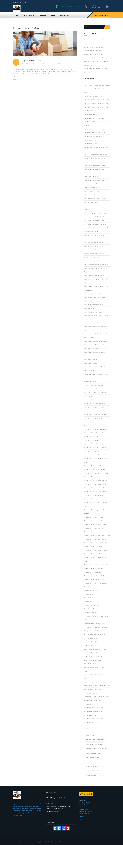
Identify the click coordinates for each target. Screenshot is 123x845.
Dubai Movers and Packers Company (94, 198)
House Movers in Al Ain (90, 359)
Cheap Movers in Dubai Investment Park (96, 180)
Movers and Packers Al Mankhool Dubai (95, 414)
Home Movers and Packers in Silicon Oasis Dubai (96, 280)
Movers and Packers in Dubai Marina (95, 484)
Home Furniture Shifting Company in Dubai (97, 85)
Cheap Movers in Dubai (91, 176)
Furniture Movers (84, 802)
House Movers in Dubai (91, 363)
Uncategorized (88, 704)
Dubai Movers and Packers (92, 194)
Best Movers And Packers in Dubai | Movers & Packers (97, 123)
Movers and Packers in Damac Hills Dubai (96, 473)
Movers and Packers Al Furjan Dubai (95, 407)
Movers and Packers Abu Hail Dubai (94, 403)
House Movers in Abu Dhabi (92, 355)
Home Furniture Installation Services (94, 261)
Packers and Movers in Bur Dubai (94, 656)
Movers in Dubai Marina (91, 597)
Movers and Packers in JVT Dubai (93, 517)
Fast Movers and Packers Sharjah (93, 246)
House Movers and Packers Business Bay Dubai (96, 328)
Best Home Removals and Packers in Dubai (96, 99)
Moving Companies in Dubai (92, 630)
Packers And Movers (90, 645)
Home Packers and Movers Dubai (93, 304)
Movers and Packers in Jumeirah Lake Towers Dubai (95, 511)
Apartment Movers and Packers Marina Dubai (95, 90)
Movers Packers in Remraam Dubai (94, 623)
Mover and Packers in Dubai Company (95, 392)
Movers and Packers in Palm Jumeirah (95, 531)
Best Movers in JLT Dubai (91, 143)
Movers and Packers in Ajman (92, 451)
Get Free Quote (101, 15)
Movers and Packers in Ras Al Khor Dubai (96, 542)
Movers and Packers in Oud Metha (94, 528)
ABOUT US (42, 15)
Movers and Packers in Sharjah (93, 546)
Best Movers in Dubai (90, 140)
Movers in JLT (88, 601)
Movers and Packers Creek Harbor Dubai (96, 429)
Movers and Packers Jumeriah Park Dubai (96, 564)
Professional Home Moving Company (94, 682)
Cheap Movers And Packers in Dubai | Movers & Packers (95, 170)
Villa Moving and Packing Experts (93, 718)
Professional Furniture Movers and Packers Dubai (96, 669)
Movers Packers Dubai (90, 608)
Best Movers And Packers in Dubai (94, 118)
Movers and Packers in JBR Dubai (93, 495)
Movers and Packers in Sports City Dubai (96, 550)
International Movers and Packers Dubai (96, 374)
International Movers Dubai (92, 377)
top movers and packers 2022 (92, 700)
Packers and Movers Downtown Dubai (95, 649)
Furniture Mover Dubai (90, 249)
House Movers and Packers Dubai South (95, 341)
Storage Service (84, 813)
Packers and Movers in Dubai (92, 660)
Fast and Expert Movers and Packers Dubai (96, 227)
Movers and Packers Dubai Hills (93, 440)
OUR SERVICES (29, 15)
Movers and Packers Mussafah (93, 572)
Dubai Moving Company (91, 202)
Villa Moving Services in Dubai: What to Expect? (95, 41)
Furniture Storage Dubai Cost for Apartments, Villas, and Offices (93, 48)
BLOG (53, 15)
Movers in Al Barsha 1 (90, 586)
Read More (16, 79)
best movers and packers (91, 114)
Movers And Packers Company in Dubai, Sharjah (95, 423)
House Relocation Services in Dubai (94, 366)
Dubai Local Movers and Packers (93, 191)
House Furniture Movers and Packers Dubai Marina (97, 317)
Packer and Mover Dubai (91, 641)
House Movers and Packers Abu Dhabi (95, 323)
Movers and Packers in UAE (92, 553)
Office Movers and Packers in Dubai (94, 634)
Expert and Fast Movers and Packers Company (94, 207)
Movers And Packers (90, 399)
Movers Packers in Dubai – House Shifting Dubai (96, 617)
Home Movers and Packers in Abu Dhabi (96, 264)
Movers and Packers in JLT (91, 498)
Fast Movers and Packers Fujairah (94, 235)
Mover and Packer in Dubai (92, 388)
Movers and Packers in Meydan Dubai (95, 524)
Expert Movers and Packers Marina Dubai (96, 224)
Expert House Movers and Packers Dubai (96, 213)
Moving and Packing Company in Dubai (95, 627)
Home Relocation (89, 308)
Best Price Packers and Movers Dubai (95, 158)
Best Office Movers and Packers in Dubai (96, 154)
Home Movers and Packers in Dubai (94, 275)
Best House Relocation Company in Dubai (96, 107)
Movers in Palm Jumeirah (91, 605)
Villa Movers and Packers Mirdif (93, 711)
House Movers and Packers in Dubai (94, 344)
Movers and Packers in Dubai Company (95, 480)
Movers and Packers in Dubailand (94, 487)
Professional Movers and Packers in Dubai (96, 685)
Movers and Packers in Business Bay (94, 469)
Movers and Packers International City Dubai (95, 559)
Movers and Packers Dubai (92, 436)
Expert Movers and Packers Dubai (94, 216)
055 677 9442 (96, 7)
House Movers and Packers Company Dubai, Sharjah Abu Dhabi (97, 335)
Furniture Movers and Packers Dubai (95, 253)
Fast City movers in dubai (91, 231)
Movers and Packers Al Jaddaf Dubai (94, 410)
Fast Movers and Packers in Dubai (94, 242)
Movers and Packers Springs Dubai (94, 579)
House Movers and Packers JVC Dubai (95, 352)
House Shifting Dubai (90, 370)
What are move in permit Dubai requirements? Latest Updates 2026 (94, 55)
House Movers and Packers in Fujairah (95, 348)
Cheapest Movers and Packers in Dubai (95, 183)
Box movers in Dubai (41, 63)
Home (17, 15)
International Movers (85, 811)
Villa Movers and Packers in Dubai (94, 707)
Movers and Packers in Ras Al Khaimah (95, 539)
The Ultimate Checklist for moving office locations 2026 (96, 63)
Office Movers (83, 809)
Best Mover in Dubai (90, 110)
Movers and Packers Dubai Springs (94, 443)
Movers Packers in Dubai (91, 612)
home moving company (93, 753)
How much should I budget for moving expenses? (95, 70)
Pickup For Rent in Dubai (91, 663)
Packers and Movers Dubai (92, 652)
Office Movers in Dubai (90, 638)
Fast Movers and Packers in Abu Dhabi (95, 238)
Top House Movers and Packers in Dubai (96, 696)
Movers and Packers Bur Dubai (93, 418)
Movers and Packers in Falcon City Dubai (96, 491)
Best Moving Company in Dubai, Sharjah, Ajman (96, 149)
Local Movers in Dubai (90, 381)
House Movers (83, 804)
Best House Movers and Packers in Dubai (96, 103)
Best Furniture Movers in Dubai (93, 96)
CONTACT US (64, 15)
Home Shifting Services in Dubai (93, 312)
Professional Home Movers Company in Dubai (95, 676)
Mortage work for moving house (93, 385)
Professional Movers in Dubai (92, 689)
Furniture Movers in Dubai (91, 257)
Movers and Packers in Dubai (92, 476)
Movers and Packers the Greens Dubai (95, 583)
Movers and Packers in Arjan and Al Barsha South (97, 460)
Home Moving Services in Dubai (93, 293)
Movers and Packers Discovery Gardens (95, 432)
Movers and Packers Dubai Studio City (95, 447)
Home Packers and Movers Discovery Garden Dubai (94, 299)
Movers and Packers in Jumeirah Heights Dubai (96, 504)
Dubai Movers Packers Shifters (95, 739)
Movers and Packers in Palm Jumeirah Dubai (97, 535)
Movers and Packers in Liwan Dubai (94, 520)
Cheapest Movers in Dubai (91, 187)
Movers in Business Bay (91, 590)
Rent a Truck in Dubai (90, 693)
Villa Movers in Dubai (90, 715)
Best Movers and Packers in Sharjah (94, 129)
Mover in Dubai (88, 396)
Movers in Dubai (88, 594)
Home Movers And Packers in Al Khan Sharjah (95, 269)
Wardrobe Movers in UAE (91, 722)
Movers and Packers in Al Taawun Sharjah (96, 454)
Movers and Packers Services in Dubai (95, 575)
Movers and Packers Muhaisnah (93, 568)
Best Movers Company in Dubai (93, 136)
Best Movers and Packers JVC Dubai (94, 132)
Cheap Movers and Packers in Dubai (94, 165)
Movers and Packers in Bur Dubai (94, 465)
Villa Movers (83, 807)
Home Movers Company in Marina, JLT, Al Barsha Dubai (96, 288)
